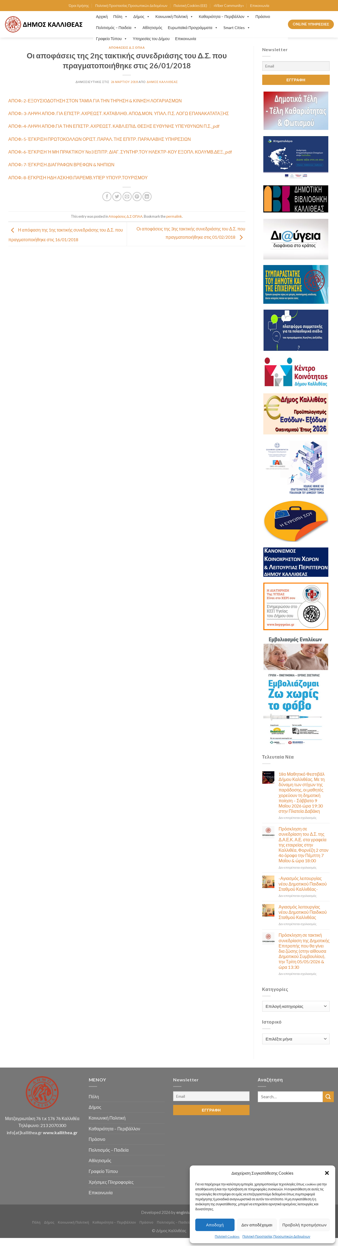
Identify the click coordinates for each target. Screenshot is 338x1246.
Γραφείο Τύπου (111, 38)
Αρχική (102, 16)
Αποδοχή (215, 1224)
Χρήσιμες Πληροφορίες (111, 1182)
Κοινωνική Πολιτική (174, 16)
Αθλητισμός (152, 27)
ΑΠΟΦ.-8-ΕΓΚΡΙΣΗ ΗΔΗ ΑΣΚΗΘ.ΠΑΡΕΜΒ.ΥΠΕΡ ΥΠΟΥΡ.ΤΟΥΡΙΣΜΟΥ (78, 177)
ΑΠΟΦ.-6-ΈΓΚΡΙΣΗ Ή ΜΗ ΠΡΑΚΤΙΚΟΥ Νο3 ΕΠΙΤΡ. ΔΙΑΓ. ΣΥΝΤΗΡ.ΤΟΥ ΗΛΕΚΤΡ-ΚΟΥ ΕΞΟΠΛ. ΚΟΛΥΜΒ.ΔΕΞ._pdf (120, 151)
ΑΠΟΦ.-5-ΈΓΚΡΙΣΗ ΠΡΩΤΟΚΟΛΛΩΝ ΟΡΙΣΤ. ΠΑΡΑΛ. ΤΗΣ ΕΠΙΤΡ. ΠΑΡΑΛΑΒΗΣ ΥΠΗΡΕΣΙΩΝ (99, 139)
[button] (327, 1173)
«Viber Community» (229, 5)
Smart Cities (236, 27)
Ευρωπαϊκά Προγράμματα (193, 27)
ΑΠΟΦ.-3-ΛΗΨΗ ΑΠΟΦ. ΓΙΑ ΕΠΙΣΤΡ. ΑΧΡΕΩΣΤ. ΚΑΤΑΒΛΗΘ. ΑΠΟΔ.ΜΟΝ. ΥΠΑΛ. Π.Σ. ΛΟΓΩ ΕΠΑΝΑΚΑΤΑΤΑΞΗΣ (118, 113)
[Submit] (328, 1096)
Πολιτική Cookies (227, 1236)
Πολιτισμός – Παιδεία (116, 27)
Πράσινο (262, 16)
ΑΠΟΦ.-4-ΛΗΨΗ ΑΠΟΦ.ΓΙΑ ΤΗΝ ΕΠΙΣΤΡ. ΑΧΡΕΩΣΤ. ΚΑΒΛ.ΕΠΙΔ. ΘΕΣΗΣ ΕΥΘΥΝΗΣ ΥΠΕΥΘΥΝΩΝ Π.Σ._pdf (114, 126)
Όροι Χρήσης (79, 5)
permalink (174, 216)
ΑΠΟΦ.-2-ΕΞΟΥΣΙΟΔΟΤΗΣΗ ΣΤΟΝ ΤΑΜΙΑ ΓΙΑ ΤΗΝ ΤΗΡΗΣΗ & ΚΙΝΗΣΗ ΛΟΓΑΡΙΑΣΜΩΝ (95, 100)
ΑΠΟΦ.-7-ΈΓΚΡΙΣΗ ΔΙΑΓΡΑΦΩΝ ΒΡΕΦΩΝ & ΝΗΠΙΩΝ (61, 164)
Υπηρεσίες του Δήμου (151, 38)
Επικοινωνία (259, 5)
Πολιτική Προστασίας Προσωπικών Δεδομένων (276, 1236)
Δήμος (141, 16)
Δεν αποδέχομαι (256, 1224)
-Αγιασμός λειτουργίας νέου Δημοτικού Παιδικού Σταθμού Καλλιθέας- (303, 883)
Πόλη (120, 16)
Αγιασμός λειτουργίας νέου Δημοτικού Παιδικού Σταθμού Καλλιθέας (303, 912)
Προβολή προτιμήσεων (304, 1224)
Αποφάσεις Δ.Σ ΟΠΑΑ (127, 47)
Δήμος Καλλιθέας (162, 82)
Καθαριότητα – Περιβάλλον (224, 16)
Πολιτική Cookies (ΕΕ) (190, 5)
